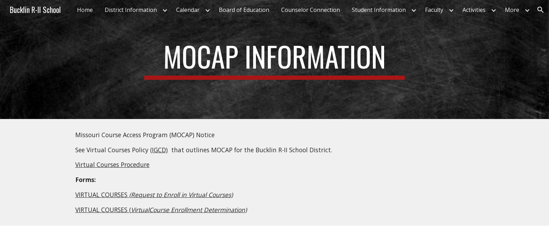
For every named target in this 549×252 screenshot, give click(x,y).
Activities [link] (474, 10)
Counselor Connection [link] (310, 10)
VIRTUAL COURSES (102, 194)
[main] (274, 59)
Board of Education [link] (244, 10)
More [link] (512, 10)
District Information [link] (131, 10)
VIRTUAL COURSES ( (103, 209)
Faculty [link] (434, 10)
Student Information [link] (379, 10)
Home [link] (85, 10)
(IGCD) (159, 150)
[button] (540, 9)
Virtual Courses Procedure (112, 164)
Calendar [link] (188, 10)
